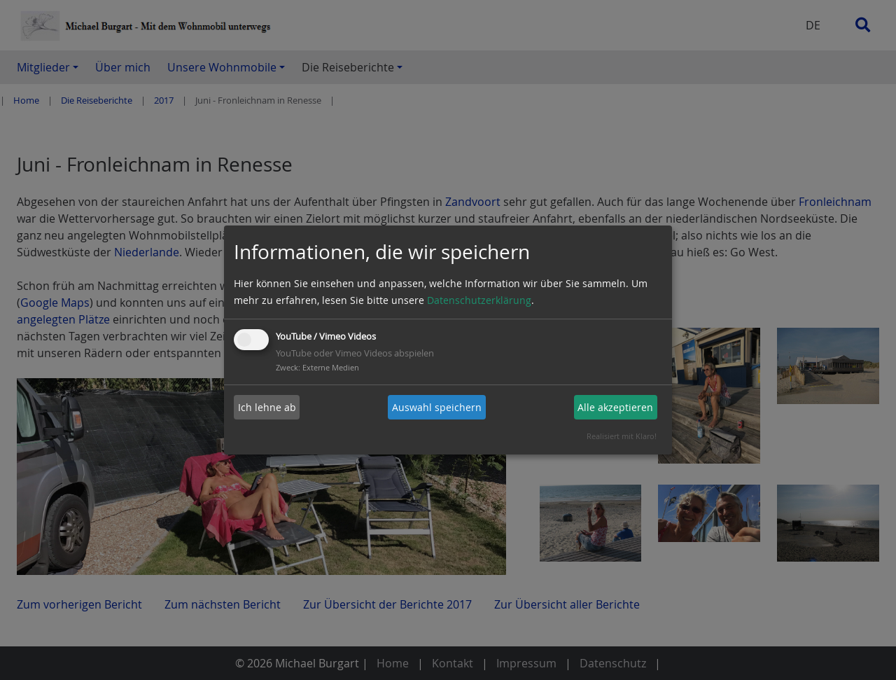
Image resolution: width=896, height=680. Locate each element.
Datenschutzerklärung (479, 300)
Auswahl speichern (437, 407)
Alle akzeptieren (615, 407)
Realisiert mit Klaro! (622, 436)
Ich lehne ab (267, 407)
